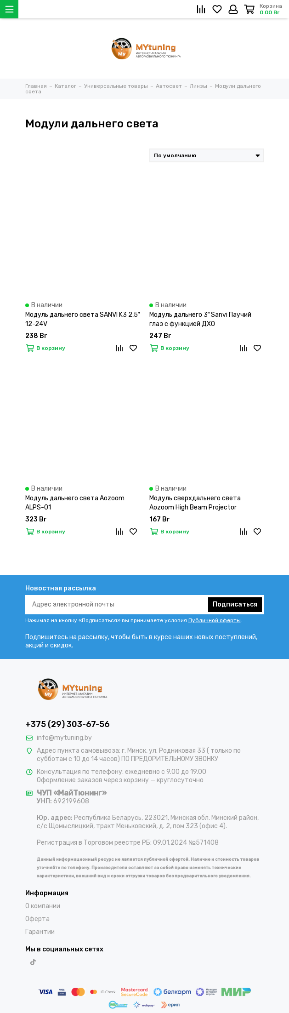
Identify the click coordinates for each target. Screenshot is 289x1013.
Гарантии (40, 932)
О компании (42, 906)
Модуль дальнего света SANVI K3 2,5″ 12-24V (82, 319)
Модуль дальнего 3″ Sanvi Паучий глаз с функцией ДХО (200, 319)
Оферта (37, 919)
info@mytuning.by (64, 738)
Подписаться (235, 604)
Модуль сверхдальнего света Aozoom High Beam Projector (195, 502)
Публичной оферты (214, 620)
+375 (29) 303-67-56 (67, 724)
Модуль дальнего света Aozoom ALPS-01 (75, 502)
